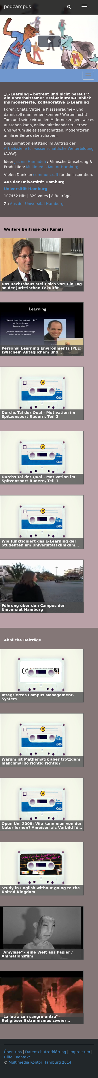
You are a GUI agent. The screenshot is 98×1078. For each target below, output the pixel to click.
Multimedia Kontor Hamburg (52, 167)
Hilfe (8, 1057)
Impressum (80, 1052)
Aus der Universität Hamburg (37, 204)
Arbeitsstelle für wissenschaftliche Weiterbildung (49, 148)
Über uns (13, 1052)
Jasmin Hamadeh (30, 161)
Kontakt (23, 1057)
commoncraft (45, 175)
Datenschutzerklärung (45, 1052)
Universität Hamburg (25, 189)
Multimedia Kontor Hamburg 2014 (40, 1062)
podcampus (17, 6)
